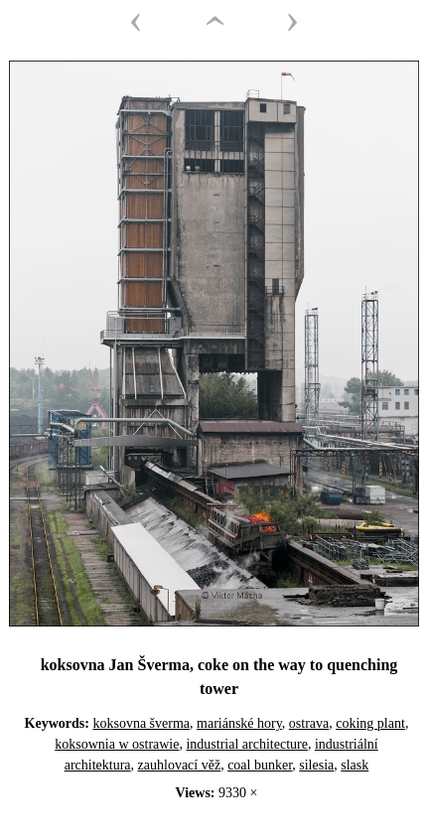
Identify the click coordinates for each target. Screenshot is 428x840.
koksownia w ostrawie (117, 744)
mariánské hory (239, 723)
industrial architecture (246, 744)
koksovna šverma (141, 723)
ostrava (309, 723)
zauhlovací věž (179, 765)
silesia (316, 765)
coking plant (370, 723)
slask (354, 765)
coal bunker (259, 765)
